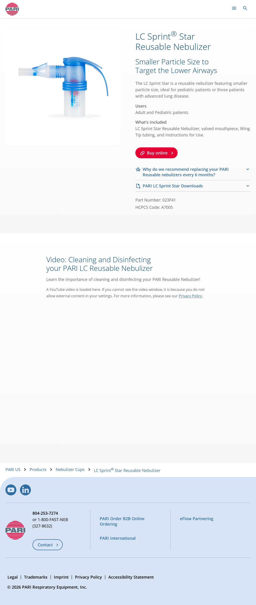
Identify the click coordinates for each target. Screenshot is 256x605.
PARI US (12, 469)
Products (38, 469)
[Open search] (245, 8)
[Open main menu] (234, 8)
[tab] (193, 172)
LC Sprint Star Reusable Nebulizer (127, 470)
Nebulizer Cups (70, 469)
